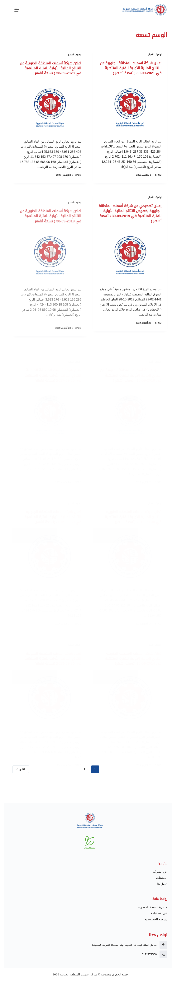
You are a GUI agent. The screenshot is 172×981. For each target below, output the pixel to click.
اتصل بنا (158, 884)
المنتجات (157, 877)
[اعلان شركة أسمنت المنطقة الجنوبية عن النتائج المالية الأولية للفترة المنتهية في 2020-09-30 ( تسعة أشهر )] (46, 113)
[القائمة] (13, 9)
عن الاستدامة (155, 913)
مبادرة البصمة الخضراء (148, 907)
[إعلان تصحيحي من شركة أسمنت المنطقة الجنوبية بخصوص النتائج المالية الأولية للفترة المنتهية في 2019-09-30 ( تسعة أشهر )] (126, 267)
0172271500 (145, 954)
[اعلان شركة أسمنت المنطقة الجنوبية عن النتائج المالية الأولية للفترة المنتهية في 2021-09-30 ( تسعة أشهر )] (126, 112)
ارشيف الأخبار (151, 54)
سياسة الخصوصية (152, 919)
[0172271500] (159, 954)
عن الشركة (156, 871)
